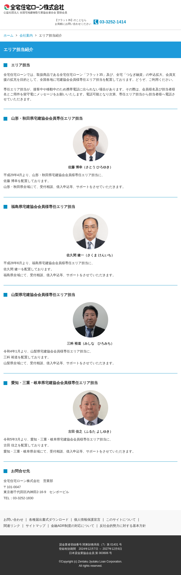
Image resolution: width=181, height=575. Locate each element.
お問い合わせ (13, 519)
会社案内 (26, 35)
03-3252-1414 (112, 22)
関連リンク (12, 526)
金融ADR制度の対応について (72, 526)
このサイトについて (121, 519)
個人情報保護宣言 (87, 519)
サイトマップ (35, 526)
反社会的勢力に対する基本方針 (123, 526)
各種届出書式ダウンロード (49, 519)
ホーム (8, 35)
